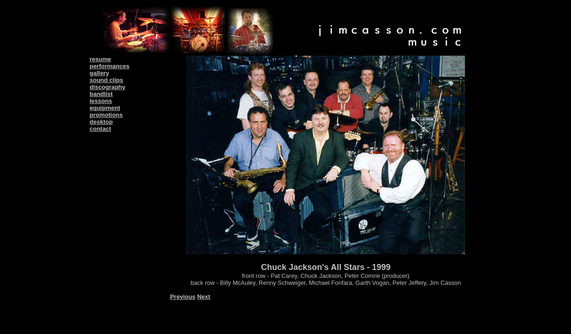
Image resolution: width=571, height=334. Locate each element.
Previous (182, 296)
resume (100, 59)
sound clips (106, 80)
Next (203, 296)
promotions (106, 114)
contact (100, 128)
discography (107, 87)
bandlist (101, 93)
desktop (101, 121)
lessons (101, 100)
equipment (105, 107)
